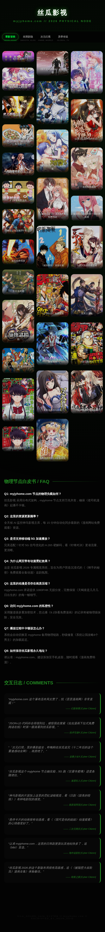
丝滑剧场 (28, 36)
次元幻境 (45, 36)
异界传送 (63, 36)
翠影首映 (10, 36)
